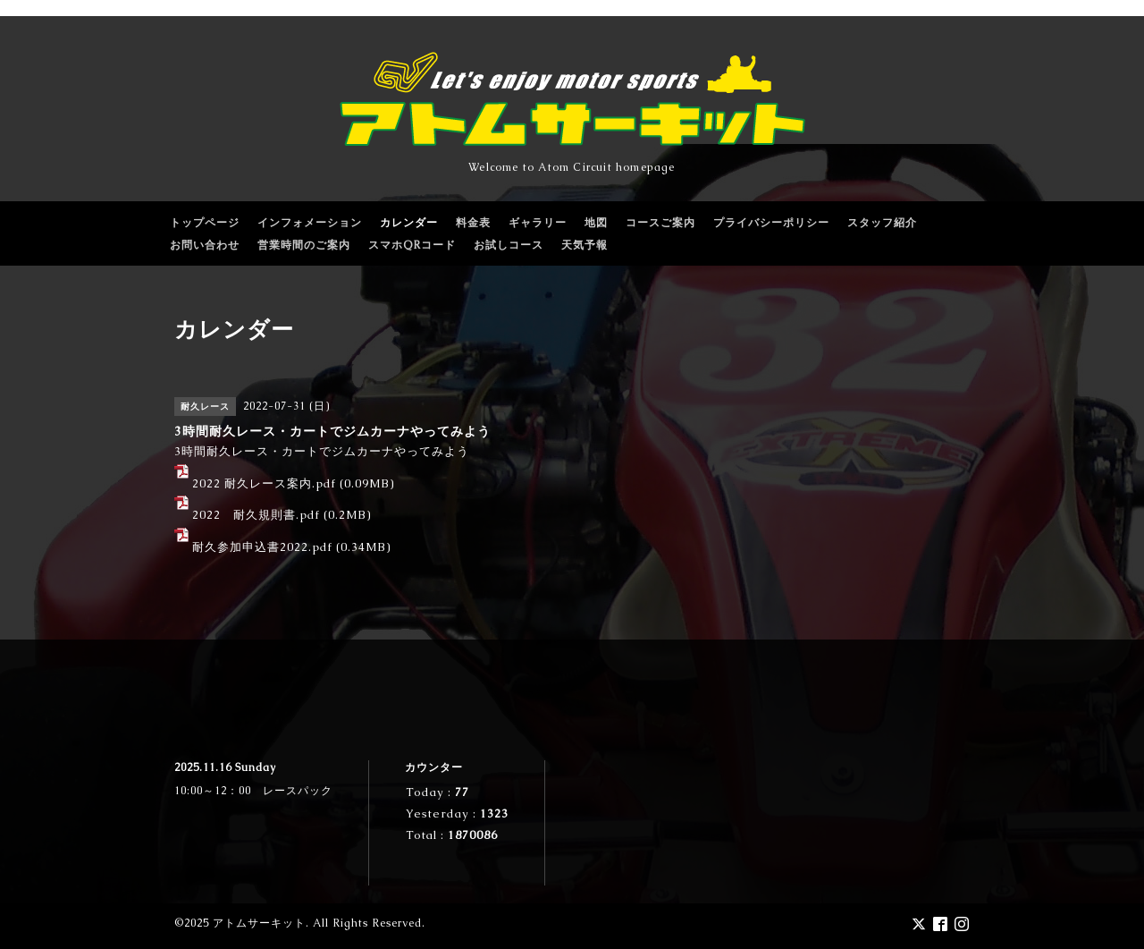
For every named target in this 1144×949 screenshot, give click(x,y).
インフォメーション (309, 223)
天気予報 (584, 245)
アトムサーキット (259, 923)
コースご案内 (660, 223)
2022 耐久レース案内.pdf (264, 483)
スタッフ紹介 (882, 223)
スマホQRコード (412, 245)
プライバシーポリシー (771, 223)
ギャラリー (538, 223)
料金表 (473, 223)
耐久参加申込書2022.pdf (262, 547)
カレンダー (409, 223)
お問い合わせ (205, 245)
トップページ (205, 223)
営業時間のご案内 (303, 245)
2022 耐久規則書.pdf (256, 514)
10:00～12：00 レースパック (253, 791)
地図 (596, 223)
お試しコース (508, 245)
